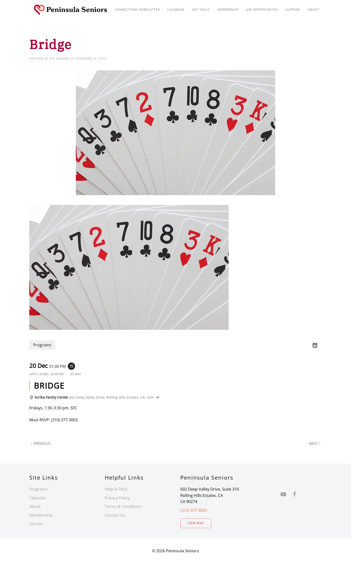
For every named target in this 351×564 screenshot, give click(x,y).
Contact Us (115, 515)
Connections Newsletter (137, 10)
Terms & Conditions (123, 506)
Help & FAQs (116, 489)
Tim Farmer (59, 58)
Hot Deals (201, 10)
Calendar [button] (175, 10)
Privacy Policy (117, 498)
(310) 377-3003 (193, 510)
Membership (41, 515)
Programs (38, 489)
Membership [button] (228, 10)
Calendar (37, 498)
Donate (36, 523)
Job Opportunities (262, 10)
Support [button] (293, 10)
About (313, 10)
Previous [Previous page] (40, 443)
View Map (196, 523)
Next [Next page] (314, 443)
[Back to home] (70, 10)
